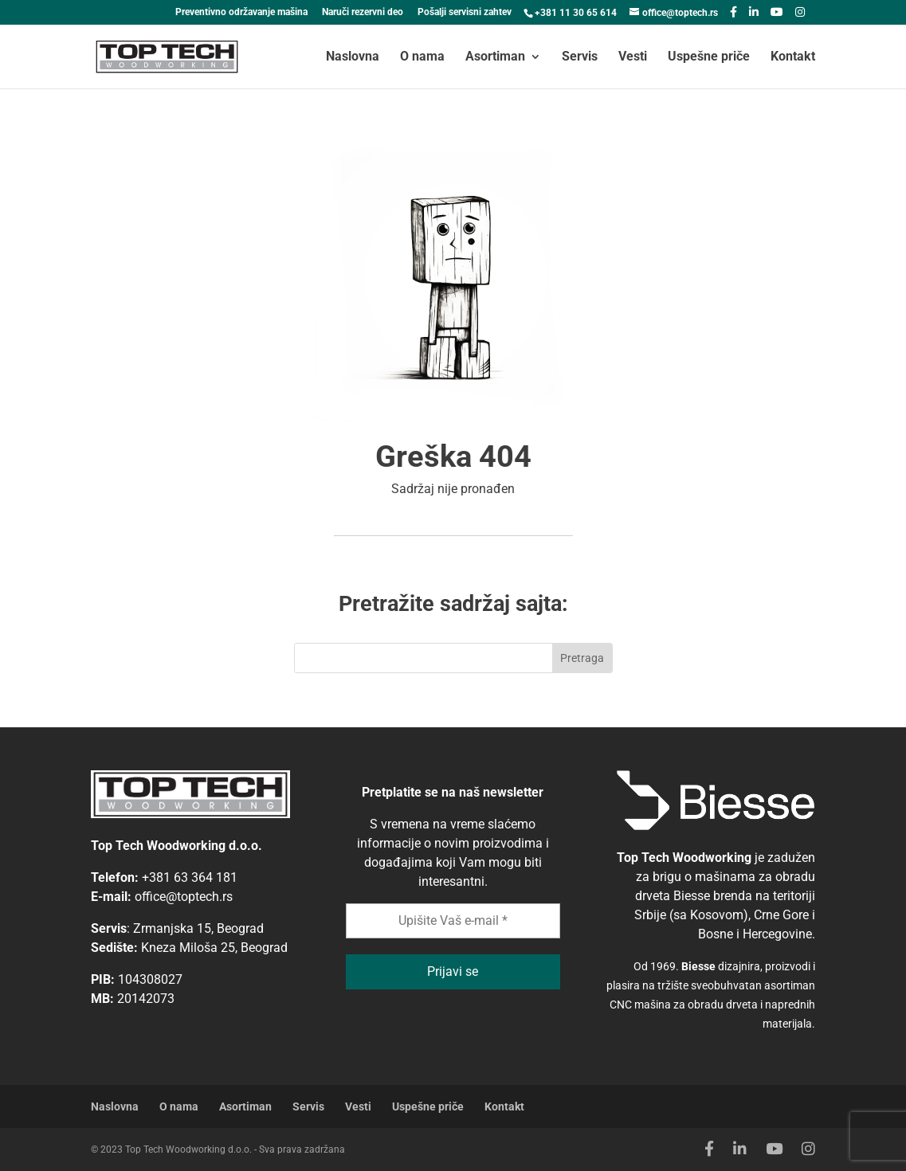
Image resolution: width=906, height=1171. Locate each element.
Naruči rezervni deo (362, 12)
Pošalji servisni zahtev (465, 12)
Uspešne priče (709, 57)
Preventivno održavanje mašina (241, 12)
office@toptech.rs (184, 896)
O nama (422, 57)
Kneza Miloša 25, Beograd (214, 947)
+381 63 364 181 (189, 877)
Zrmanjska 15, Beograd (198, 928)
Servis (580, 57)
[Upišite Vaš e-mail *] (453, 920)
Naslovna (352, 57)
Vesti (632, 57)
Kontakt (793, 57)
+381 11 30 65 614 (576, 12)
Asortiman (495, 57)
